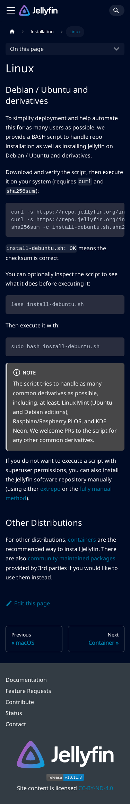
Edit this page (28, 603)
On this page (27, 49)
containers (82, 539)
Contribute (20, 702)
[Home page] (12, 31)
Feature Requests (28, 691)
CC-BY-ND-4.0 (95, 788)
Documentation (26, 680)
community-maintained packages (71, 558)
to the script (91, 430)
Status (14, 713)
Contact (16, 724)
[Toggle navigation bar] (11, 10)
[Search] (116, 10)
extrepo (50, 489)
